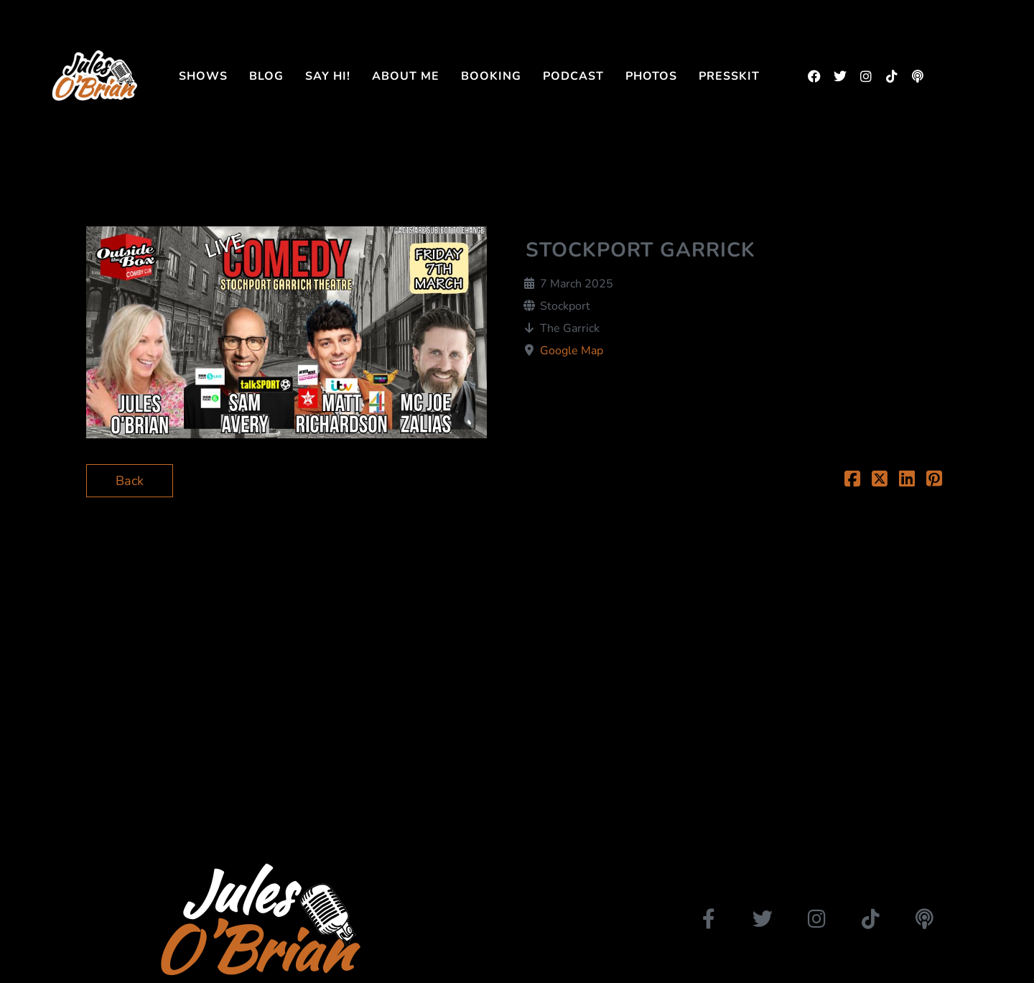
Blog (266, 76)
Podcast (573, 76)
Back (130, 480)
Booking (491, 76)
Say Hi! (327, 76)
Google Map (571, 351)
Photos (651, 76)
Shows (203, 76)
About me (405, 76)
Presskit (729, 76)
